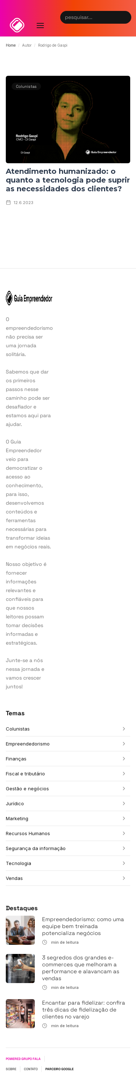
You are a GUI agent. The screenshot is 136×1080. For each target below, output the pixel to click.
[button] (40, 18)
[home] (17, 25)
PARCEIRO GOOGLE (59, 1069)
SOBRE (11, 1069)
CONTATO (31, 1069)
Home (11, 45)
